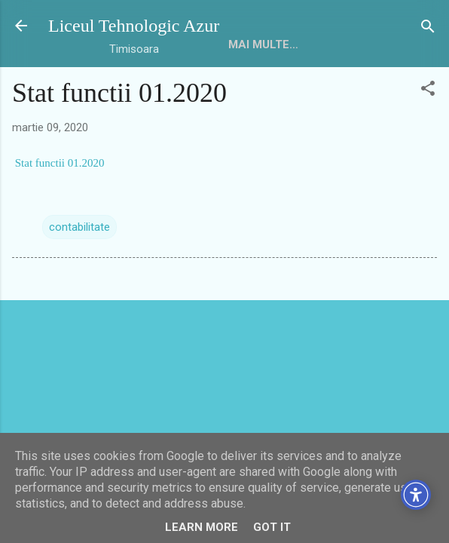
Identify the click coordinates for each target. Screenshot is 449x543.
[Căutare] (428, 28)
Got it (272, 527)
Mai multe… (318, 44)
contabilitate (79, 227)
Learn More (201, 527)
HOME (244, 44)
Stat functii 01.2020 (58, 163)
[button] (428, 89)
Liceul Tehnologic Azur (133, 25)
